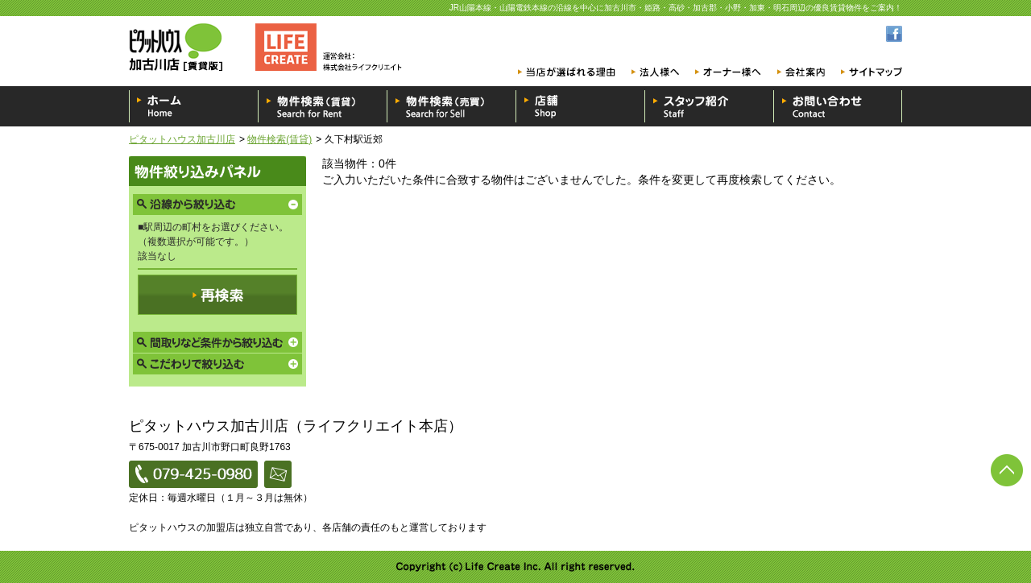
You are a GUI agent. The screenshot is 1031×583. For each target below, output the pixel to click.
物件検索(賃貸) (279, 139)
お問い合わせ (837, 106)
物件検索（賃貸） (322, 106)
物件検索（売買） (451, 106)
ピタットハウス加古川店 (182, 139)
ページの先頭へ (1007, 470)
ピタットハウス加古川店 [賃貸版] (270, 47)
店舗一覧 (580, 106)
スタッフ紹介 (708, 106)
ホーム (193, 106)
